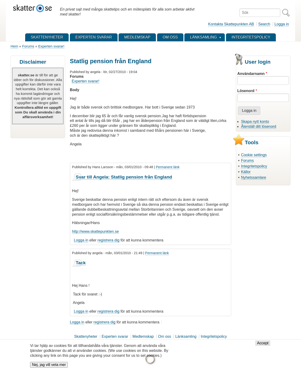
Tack (81, 262)
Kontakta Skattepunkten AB (231, 24)
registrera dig (108, 240)
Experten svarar (115, 336)
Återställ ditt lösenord (258, 126)
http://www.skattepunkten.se (95, 231)
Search (264, 24)
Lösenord (245, 91)
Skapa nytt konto (255, 122)
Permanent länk (168, 167)
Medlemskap (143, 336)
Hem (14, 46)
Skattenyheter (85, 336)
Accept (263, 345)
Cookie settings (254, 155)
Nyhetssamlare (253, 177)
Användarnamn (251, 74)
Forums (28, 46)
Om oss (164, 336)
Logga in (281, 24)
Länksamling (186, 336)
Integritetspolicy (254, 166)
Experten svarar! (51, 46)
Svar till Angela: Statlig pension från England (124, 177)
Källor (246, 172)
